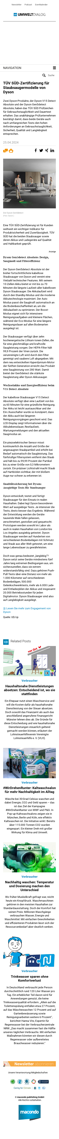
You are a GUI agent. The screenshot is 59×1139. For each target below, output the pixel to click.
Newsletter (16, 4)
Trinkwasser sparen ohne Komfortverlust (29, 978)
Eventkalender (41, 4)
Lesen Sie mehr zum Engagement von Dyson (27, 610)
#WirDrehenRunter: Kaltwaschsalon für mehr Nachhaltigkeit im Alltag (29, 790)
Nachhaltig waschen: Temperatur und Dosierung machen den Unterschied (29, 886)
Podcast (28, 4)
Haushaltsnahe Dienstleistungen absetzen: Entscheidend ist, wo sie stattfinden (29, 690)
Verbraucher (30, 680)
